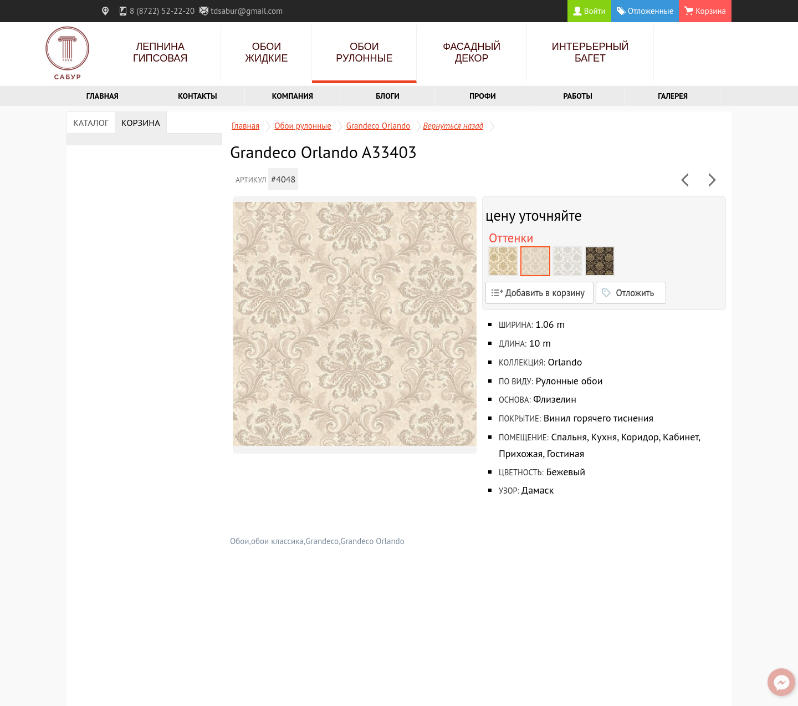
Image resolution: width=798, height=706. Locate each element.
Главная (102, 95)
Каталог (91, 122)
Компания (292, 95)
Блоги (388, 95)
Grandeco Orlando (378, 125)
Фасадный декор (471, 52)
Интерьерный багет (590, 52)
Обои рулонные (364, 52)
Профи (482, 95)
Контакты (197, 95)
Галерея (673, 95)
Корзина (140, 122)
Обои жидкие (266, 52)
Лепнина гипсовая (160, 52)
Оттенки (511, 238)
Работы (578, 95)
